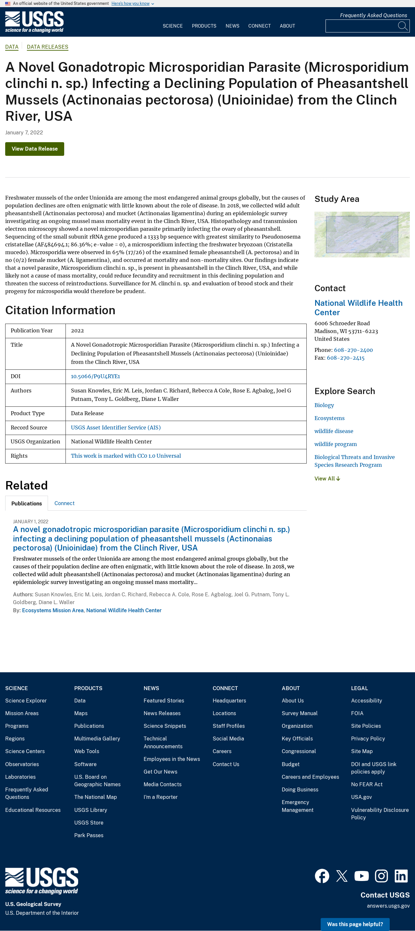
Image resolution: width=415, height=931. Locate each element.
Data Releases (47, 47)
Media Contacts (163, 784)
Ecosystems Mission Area (53, 610)
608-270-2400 (353, 350)
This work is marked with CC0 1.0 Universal (126, 456)
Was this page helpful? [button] (355, 924)
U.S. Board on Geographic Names (97, 781)
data (11, 47)
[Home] (34, 31)
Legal (359, 688)
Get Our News (160, 772)
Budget (291, 764)
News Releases (162, 713)
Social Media (228, 739)
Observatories (22, 764)
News (232, 26)
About (287, 26)
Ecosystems (329, 418)
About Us (293, 701)
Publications (89, 726)
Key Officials (297, 739)
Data (80, 701)
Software (85, 764)
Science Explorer (26, 701)
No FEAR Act (367, 784)
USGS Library (90, 810)
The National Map (95, 797)
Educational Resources (33, 810)
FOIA (357, 713)
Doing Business (300, 790)
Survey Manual (300, 713)
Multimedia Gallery (97, 739)
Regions (15, 739)
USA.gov (361, 797)
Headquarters (229, 701)
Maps (81, 713)
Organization (297, 726)
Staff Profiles (229, 726)
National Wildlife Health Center (123, 610)
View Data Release (35, 149)
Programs (17, 726)
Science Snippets (165, 726)
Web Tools (86, 751)
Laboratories (20, 777)
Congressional (299, 751)
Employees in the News (172, 759)
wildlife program (335, 444)
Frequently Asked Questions (373, 15)
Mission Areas (22, 713)
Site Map (362, 751)
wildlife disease (333, 431)
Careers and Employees (310, 777)
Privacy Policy (368, 739)
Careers (222, 751)
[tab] (26, 503)
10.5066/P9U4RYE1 (95, 376)
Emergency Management (298, 806)
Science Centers (25, 751)
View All (327, 479)
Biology (324, 405)
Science (173, 26)
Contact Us (226, 764)
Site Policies (366, 726)
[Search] (403, 25)
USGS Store (88, 823)
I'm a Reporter (161, 797)
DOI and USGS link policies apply (374, 768)
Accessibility (366, 701)
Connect (259, 26)
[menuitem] (172, 22)
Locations (224, 713)
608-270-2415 (346, 357)
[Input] (368, 25)
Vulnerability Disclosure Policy (380, 814)
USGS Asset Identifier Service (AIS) (116, 428)
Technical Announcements (163, 743)
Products (204, 26)
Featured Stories (164, 701)
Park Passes (88, 835)
